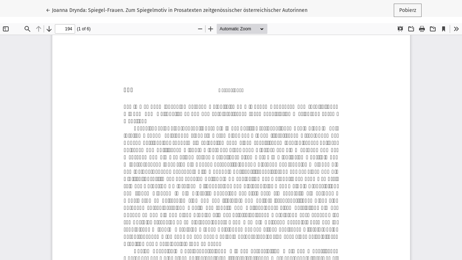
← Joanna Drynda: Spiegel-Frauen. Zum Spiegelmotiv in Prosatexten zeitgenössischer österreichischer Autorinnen (177, 9)
